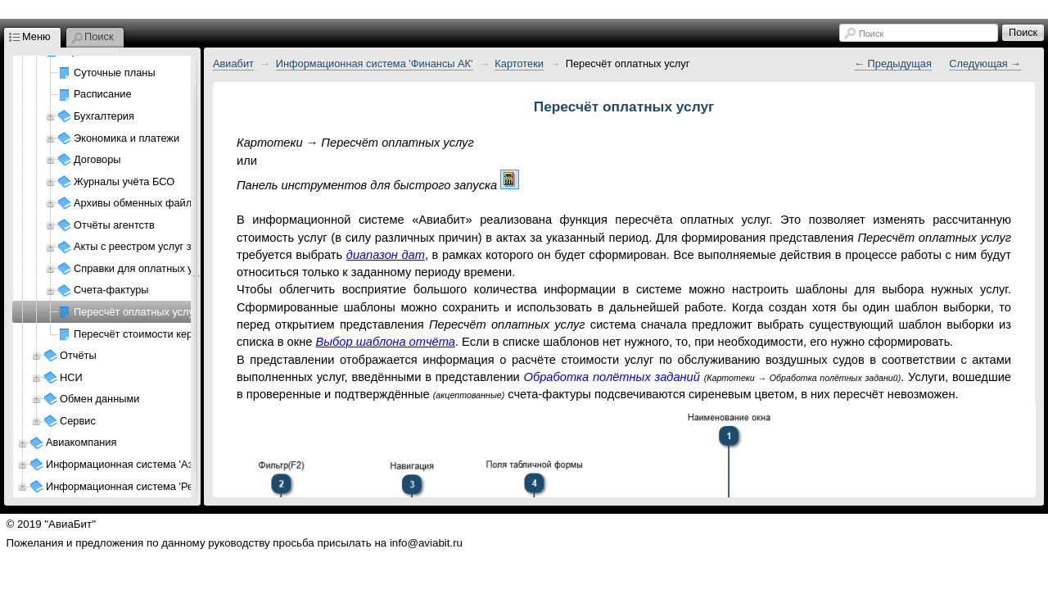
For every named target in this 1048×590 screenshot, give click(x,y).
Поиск (871, 34)
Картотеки (519, 63)
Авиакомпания (81, 442)
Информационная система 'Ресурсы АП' (144, 486)
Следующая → (985, 63)
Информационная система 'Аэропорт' (137, 464)
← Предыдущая (893, 63)
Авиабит (233, 63)
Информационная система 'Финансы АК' (374, 63)
